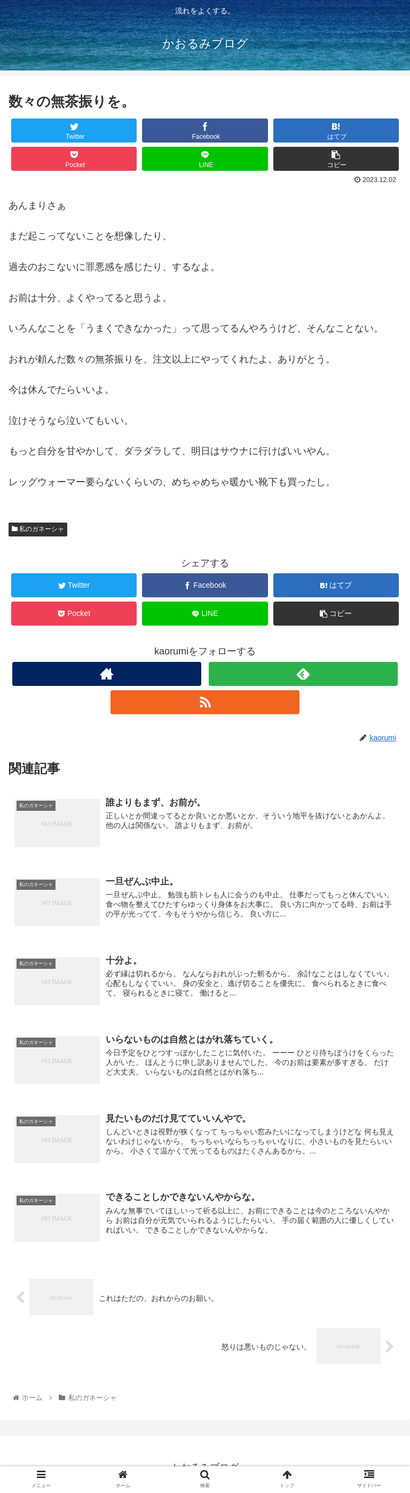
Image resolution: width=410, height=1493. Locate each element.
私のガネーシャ (38, 529)
